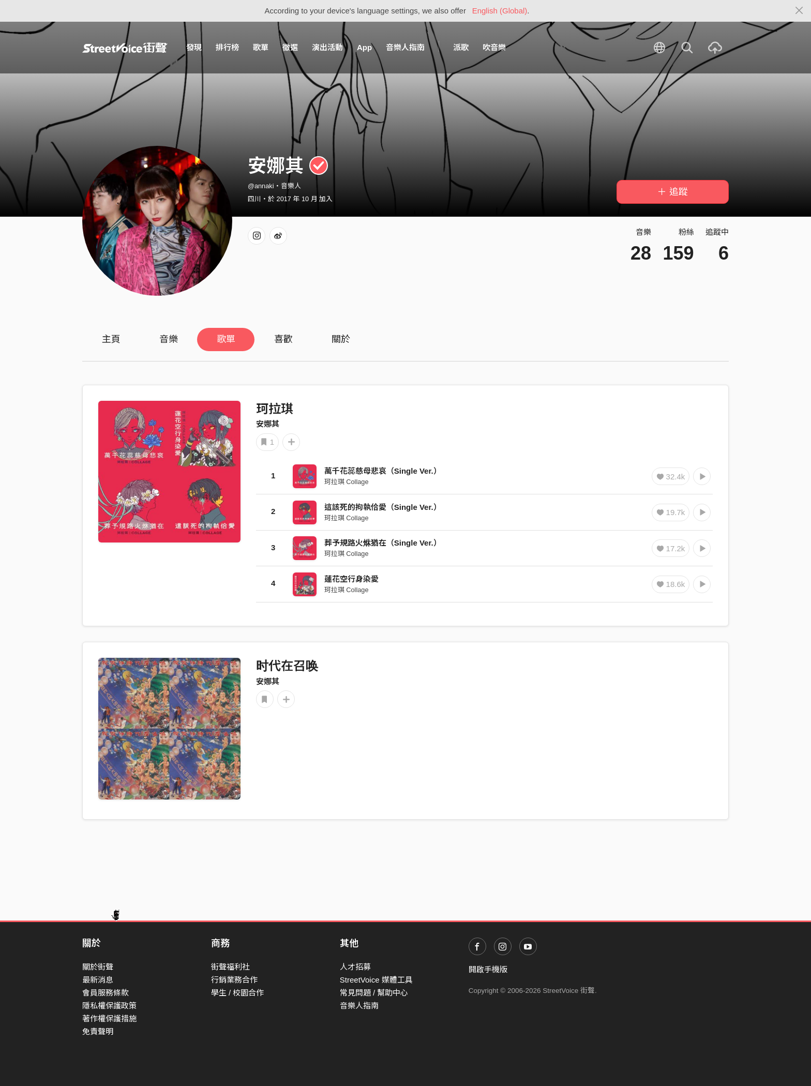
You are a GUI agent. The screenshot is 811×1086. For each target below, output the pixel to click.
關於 (341, 339)
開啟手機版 (488, 969)
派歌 (461, 47)
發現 (194, 47)
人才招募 (355, 966)
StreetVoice (125, 47)
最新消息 (97, 979)
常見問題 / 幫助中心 (374, 992)
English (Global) (500, 10)
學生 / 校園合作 (237, 992)
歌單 (260, 47)
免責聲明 (97, 1031)
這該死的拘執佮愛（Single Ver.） (382, 507)
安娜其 (267, 423)
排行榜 (227, 47)
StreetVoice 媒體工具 (376, 979)
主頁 (111, 339)
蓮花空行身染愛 (351, 579)
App (364, 47)
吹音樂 (494, 47)
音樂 (168, 339)
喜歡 (283, 339)
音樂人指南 (405, 47)
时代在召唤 (287, 666)
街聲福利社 (230, 966)
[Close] (799, 11)
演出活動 (327, 47)
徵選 (290, 47)
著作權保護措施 (109, 1018)
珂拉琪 (274, 409)
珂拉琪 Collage (346, 482)
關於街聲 (97, 966)
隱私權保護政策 (109, 1005)
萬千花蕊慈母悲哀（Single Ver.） (382, 470)
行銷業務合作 (234, 979)
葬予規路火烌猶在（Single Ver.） (382, 542)
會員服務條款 (105, 992)
